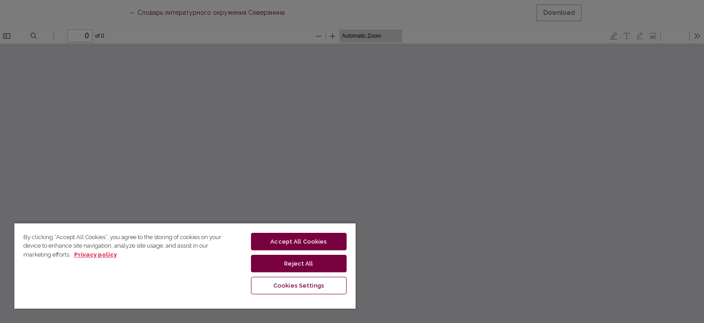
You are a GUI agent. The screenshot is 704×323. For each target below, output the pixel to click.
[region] (185, 266)
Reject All (298, 263)
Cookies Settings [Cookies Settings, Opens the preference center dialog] (298, 285)
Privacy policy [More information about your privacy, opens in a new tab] (95, 254)
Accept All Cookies (298, 241)
